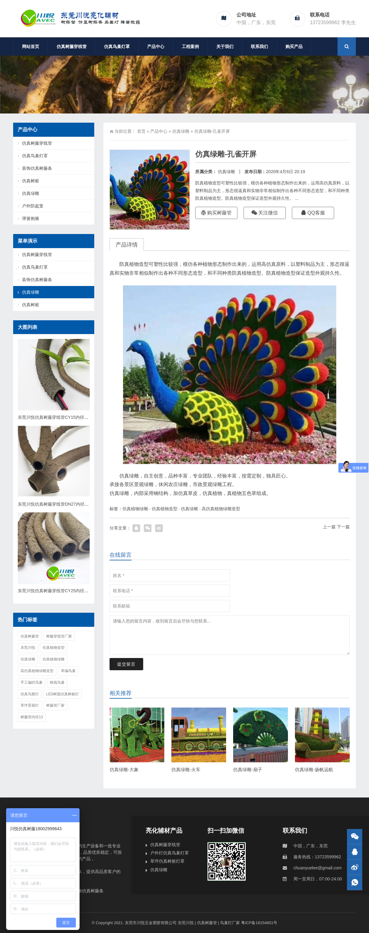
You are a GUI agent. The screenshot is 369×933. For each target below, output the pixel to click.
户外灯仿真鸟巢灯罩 (169, 852)
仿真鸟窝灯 (29, 694)
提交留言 (126, 664)
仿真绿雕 (180, 131)
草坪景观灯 (29, 705)
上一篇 (329, 526)
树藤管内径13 (31, 717)
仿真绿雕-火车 (185, 769)
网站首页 (30, 46)
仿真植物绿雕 (135, 508)
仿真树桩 (30, 180)
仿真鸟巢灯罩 (117, 46)
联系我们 (259, 46)
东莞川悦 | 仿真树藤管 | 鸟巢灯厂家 (208, 922)
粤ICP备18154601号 (259, 922)
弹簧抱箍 (30, 218)
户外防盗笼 (32, 205)
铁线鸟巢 (57, 682)
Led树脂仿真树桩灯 (62, 694)
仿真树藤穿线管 (72, 46)
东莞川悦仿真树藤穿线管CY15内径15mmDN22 (62, 417)
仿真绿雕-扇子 (247, 769)
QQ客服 (313, 212)
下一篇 (343, 526)
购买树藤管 (216, 212)
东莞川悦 (27, 647)
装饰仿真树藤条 (37, 168)
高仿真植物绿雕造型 (221, 508)
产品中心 (155, 46)
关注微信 (265, 212)
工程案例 (190, 46)
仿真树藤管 (29, 636)
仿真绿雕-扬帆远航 (314, 769)
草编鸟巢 (68, 671)
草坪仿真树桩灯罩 (167, 861)
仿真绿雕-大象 (124, 769)
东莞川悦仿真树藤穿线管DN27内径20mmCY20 (62, 504)
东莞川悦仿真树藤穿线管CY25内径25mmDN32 (62, 590)
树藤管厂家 (55, 705)
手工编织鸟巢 (31, 682)
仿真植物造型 (164, 508)
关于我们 (224, 46)
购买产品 (294, 46)
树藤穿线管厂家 (59, 636)
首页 (141, 131)
